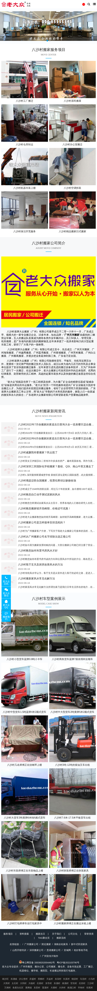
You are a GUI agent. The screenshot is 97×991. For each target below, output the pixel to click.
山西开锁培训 (19, 950)
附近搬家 (46, 944)
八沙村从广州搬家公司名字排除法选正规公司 (44, 536)
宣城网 (67, 950)
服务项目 (8, 933)
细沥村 (75, 979)
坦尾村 (89, 987)
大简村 (6, 983)
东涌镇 (14, 979)
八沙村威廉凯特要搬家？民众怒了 (38, 452)
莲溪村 (45, 987)
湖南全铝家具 (61, 944)
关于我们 (56, 933)
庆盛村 (32, 979)
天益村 (49, 979)
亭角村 (81, 987)
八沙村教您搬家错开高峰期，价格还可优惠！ (44, 508)
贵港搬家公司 (54, 950)
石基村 (40, 983)
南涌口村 (71, 987)
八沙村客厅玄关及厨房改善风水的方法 (40, 564)
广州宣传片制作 (50, 956)
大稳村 (31, 983)
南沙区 (5, 979)
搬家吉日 (40, 933)
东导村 (48, 983)
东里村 (37, 987)
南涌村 (65, 983)
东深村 (58, 979)
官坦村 (73, 983)
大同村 (23, 983)
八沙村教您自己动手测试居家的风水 (39, 494)
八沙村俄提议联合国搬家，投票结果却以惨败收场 (47, 480)
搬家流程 (61, 938)
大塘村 (54, 987)
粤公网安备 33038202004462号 (37, 962)
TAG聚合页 (44, 938)
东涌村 (57, 983)
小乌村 (91, 979)
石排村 (82, 983)
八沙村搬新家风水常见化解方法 (36, 578)
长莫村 (66, 979)
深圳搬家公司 (36, 950)
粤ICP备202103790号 (68, 962)
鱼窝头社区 (18, 987)
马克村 (83, 979)
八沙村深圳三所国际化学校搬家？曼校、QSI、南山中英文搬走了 (56, 466)
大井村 (62, 987)
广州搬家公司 (31, 944)
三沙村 (90, 983)
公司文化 (72, 933)
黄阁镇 (28, 987)
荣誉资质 (89, 933)
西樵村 (41, 979)
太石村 (15, 983)
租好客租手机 (81, 950)
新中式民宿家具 (79, 944)
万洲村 (7, 987)
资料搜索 (24, 933)
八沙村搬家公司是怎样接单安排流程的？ (41, 522)
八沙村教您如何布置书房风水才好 (38, 550)
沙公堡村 (23, 979)
